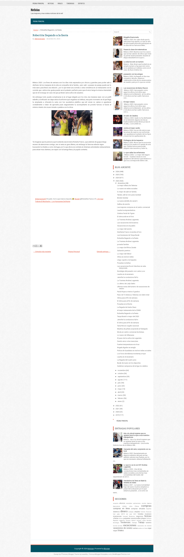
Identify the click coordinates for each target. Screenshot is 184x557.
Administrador (40, 39)
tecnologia (116, 522)
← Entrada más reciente (42, 252)
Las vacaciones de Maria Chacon (136, 88)
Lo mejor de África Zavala (126, 247)
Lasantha (85, 554)
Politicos (148, 518)
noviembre (121, 370)
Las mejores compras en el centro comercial (133, 207)
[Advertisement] (72, 62)
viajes (115, 531)
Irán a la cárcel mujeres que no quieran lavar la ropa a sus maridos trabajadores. (136, 435)
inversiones (117, 516)
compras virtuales (138, 509)
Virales (60, 3)
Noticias (51, 3)
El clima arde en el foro (125, 217)
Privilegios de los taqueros (133, 140)
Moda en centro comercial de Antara (130, 332)
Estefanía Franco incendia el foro (129, 232)
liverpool (125, 516)
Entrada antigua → (103, 252)
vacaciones (129, 525)
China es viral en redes (125, 257)
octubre (120, 373)
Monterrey (132, 516)
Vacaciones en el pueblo (126, 226)
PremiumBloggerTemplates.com (100, 554)
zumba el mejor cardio (132, 128)
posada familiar (123, 244)
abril (119, 392)
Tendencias (70, 3)
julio (119, 383)
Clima (137, 506)
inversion (148, 514)
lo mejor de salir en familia (126, 192)
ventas (135, 528)
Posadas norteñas (124, 263)
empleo (137, 512)
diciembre (121, 183)
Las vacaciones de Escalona (127, 223)
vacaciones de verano (122, 528)
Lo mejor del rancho (124, 229)
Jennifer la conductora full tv (127, 277)
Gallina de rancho (123, 204)
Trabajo (141, 522)
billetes (124, 506)
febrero (120, 398)
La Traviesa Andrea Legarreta (128, 220)
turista (115, 526)
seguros (122, 520)
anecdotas (129, 503)
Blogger (107, 549)
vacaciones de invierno (144, 526)
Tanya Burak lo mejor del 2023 (128, 316)
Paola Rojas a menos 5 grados (128, 292)
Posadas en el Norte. (124, 304)
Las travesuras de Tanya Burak (128, 235)
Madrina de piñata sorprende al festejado (132, 329)
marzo (120, 395)
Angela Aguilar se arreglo (126, 347)
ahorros (122, 503)
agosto (120, 380)
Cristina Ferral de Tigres (125, 213)
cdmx (130, 506)
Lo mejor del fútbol (124, 254)
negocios (139, 516)
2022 (117, 406)
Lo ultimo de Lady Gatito (126, 284)
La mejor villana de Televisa (127, 185)
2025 (117, 175)
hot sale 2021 (131, 514)
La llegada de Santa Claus (126, 307)
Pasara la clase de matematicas (135, 50)
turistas (120, 526)
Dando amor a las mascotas (127, 341)
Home (35, 30)
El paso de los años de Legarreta (129, 338)
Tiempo (134, 522)
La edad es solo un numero (134, 62)
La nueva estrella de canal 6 (127, 201)
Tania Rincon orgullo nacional (128, 326)
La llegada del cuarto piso (126, 360)
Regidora (115, 520)
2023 (117, 181)
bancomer (116, 506)
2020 (117, 412)
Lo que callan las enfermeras (134, 153)
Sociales (149, 520)
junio (119, 386)
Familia (143, 512)
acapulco (115, 503)
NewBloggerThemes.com (121, 554)
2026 (117, 171)
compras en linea (121, 508)
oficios (121, 518)
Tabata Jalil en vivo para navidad (129, 195)
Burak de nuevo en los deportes (129, 363)
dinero (124, 511)
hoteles (140, 514)
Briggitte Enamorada (131, 37)
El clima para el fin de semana (128, 301)
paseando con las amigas (133, 74)
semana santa (141, 520)
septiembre (122, 376)
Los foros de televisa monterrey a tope (131, 354)
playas (143, 518)
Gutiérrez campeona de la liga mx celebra (132, 366)
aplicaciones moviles (139, 503)
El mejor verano (129, 102)
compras (146, 505)
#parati (77, 199)
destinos (116, 512)
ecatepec (131, 512)
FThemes (64, 554)
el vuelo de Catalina (131, 116)
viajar (149, 528)
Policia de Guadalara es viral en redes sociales (134, 351)
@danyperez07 (40, 199)
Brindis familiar (122, 198)
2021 (117, 409)
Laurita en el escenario (125, 274)
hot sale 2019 (119, 514)
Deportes (81, 3)
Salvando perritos (123, 251)
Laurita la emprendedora (126, 210)
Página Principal (38, 3)
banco (149, 503)
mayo (120, 389)
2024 (117, 178)
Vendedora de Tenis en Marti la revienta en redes (135, 482)
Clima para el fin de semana (127, 298)
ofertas (115, 518)
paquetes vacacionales (132, 518)
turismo (148, 522)
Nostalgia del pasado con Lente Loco (131, 271)
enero (120, 401)
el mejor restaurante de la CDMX (129, 310)
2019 (117, 415)
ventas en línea (142, 528)
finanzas (148, 512)
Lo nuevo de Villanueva (125, 335)
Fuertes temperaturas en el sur (128, 344)
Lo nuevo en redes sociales (127, 189)
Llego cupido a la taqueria (126, 260)
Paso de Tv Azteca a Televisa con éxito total (133, 295)
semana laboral (131, 520)
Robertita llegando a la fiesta (50, 35)
